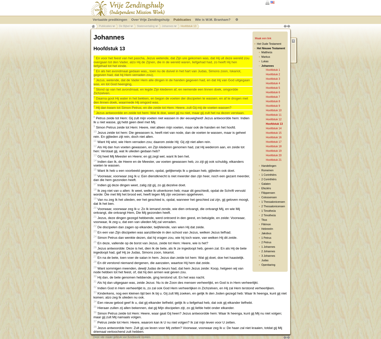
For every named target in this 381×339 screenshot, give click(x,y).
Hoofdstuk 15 (274, 132)
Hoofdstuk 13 (274, 123)
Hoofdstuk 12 (274, 119)
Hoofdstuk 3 (273, 78)
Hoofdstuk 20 (274, 155)
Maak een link (263, 38)
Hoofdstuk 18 (274, 146)
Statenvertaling (146, 26)
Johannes (167, 26)
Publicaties (105, 26)
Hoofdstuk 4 (273, 83)
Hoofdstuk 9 (273, 105)
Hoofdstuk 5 (273, 87)
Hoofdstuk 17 (274, 141)
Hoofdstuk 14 (274, 128)
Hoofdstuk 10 (274, 110)
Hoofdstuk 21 (274, 159)
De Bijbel (124, 26)
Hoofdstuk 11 (274, 114)
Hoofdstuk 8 (273, 101)
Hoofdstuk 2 (273, 74)
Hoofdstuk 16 (274, 137)
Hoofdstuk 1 (273, 69)
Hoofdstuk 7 (273, 96)
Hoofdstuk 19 (274, 150)
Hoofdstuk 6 (273, 92)
